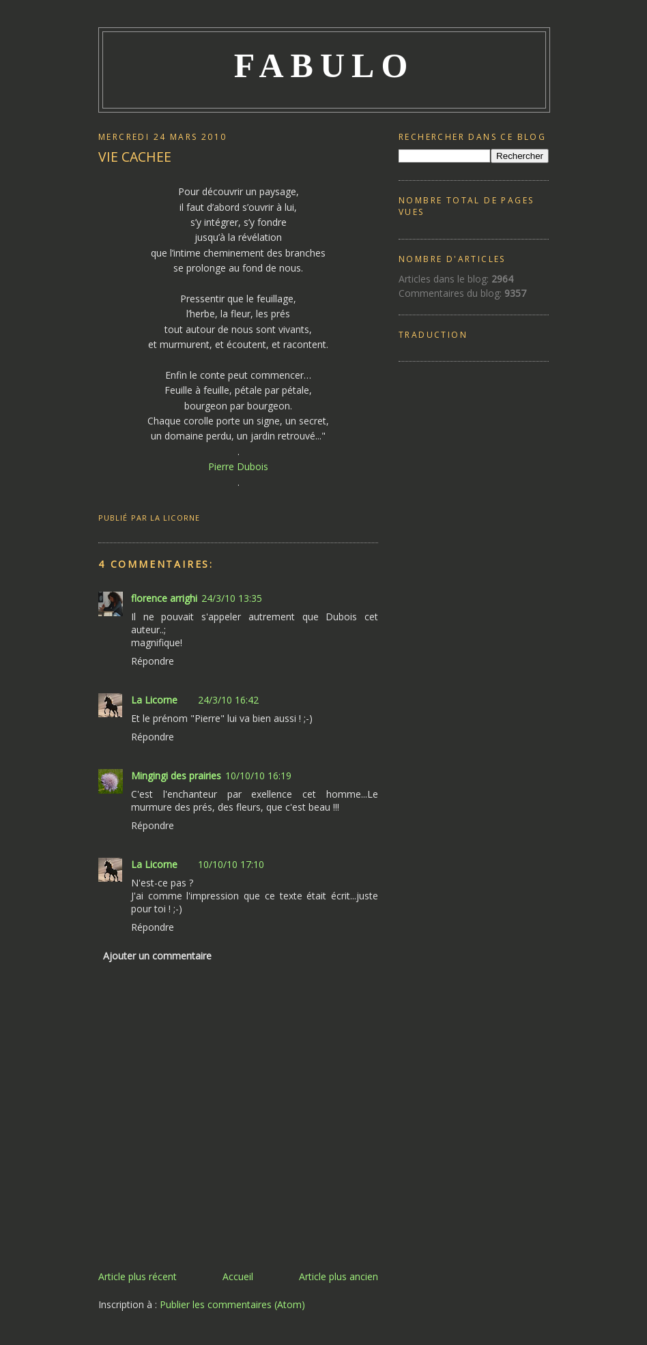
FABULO (324, 65)
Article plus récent (137, 1276)
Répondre (152, 660)
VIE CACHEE (134, 156)
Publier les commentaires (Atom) (232, 1304)
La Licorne (154, 699)
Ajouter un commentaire (157, 955)
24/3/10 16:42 (228, 699)
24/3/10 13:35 (231, 598)
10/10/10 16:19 (258, 775)
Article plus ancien (338, 1276)
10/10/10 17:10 (231, 864)
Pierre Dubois (238, 466)
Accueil (237, 1276)
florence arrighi (164, 598)
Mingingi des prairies (176, 775)
